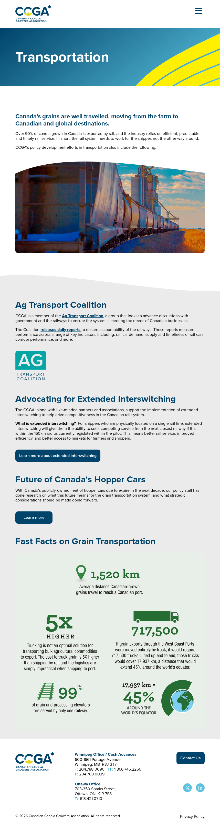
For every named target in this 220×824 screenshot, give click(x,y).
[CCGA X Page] (187, 787)
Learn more (34, 517)
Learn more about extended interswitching (58, 456)
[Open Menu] (198, 10)
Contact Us (190, 758)
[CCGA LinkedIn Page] (200, 787)
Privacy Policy (192, 816)
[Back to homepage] (33, 21)
